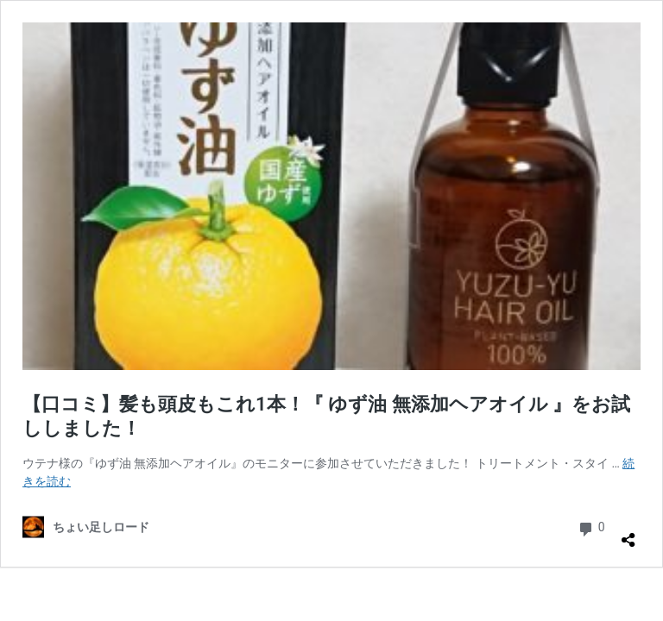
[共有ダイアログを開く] (628, 533)
